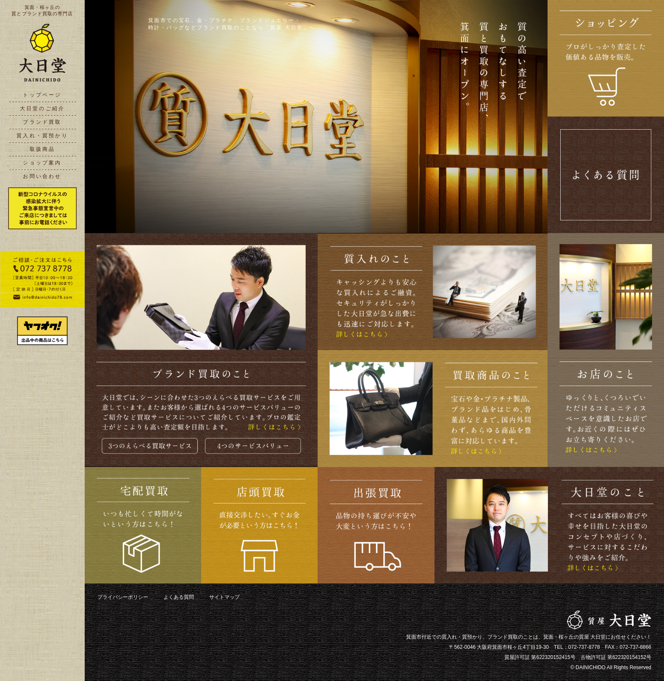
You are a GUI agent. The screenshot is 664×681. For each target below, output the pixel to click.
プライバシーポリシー (122, 597)
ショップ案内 (42, 163)
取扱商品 (42, 149)
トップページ (42, 95)
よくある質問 (178, 597)
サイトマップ (224, 597)
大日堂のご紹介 (42, 108)
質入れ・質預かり (42, 136)
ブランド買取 (42, 122)
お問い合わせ (42, 176)
